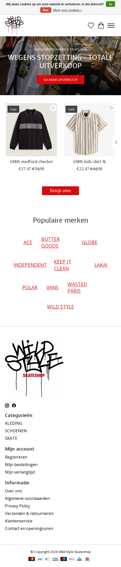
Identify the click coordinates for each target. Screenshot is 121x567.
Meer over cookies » (67, 10)
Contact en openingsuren (29, 528)
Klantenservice (18, 521)
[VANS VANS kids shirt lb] (89, 129)
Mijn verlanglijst (20, 472)
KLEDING (13, 423)
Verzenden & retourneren (29, 513)
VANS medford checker (31, 161)
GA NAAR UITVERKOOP (61, 80)
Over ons (13, 491)
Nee (45, 10)
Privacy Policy (17, 506)
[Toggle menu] (111, 26)
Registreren (16, 457)
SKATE (11, 438)
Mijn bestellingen (21, 464)
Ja (110, 4)
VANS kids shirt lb (89, 161)
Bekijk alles (60, 190)
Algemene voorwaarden (27, 498)
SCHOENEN (16, 431)
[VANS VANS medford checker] (31, 129)
